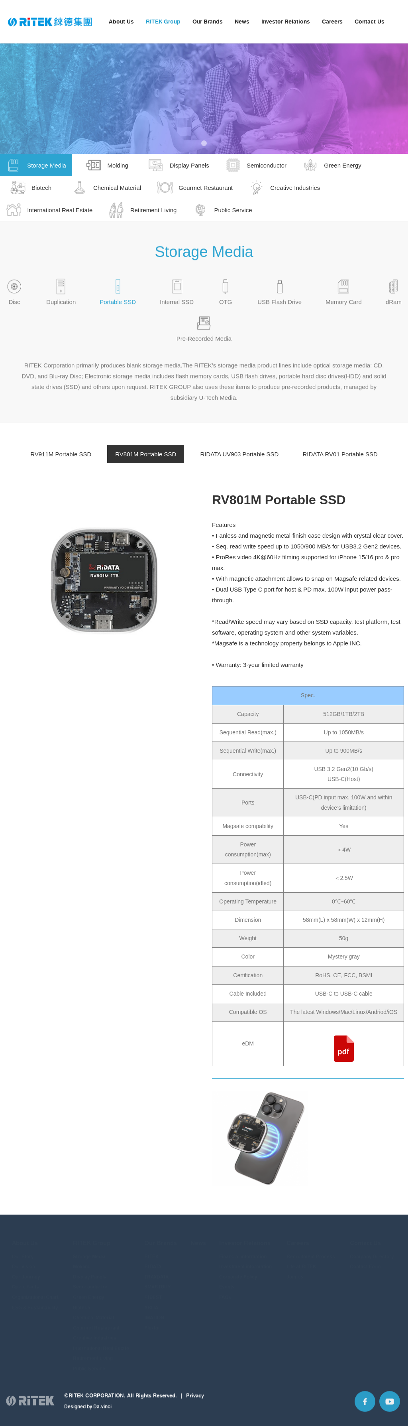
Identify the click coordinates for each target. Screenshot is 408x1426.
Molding (81, 1262)
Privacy (195, 1401)
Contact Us (369, 21)
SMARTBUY (157, 1282)
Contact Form (365, 1262)
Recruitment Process (310, 1251)
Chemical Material (93, 1313)
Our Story (22, 1251)
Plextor (152, 1323)
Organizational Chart (35, 1293)
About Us (121, 21)
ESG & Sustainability (35, 1303)
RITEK (151, 1251)
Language (396, 22)
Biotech (81, 1303)
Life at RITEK (301, 1262)
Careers (332, 21)
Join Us (295, 1272)
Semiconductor (90, 1282)
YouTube (389, 1407)
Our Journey (26, 1272)
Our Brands (207, 21)
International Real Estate (101, 1344)
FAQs (225, 1293)
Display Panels (89, 1272)
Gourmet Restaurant (96, 1323)
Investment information (245, 1262)
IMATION (154, 1313)
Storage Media (89, 1251)
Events (227, 1282)
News (242, 21)
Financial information (243, 1251)
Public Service (89, 1364)
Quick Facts (25, 1282)
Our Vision (23, 1262)
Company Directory (372, 1251)
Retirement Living (93, 1354)
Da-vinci (102, 1413)
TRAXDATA (156, 1272)
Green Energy (88, 1293)
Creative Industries (94, 1333)
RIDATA (152, 1262)
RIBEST (153, 1293)
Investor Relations (285, 21)
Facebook (365, 1407)
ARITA (151, 1303)
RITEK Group (163, 21)
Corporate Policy (238, 1272)
